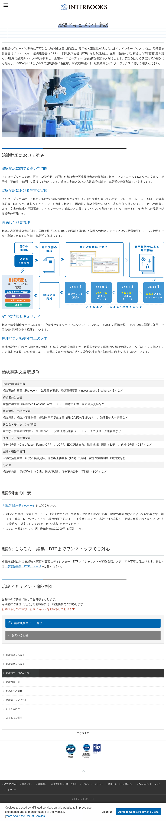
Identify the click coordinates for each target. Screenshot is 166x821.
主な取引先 (83, 733)
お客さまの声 (13, 708)
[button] (46, 816)
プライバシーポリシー (92, 784)
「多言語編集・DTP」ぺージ (23, 566)
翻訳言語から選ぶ (15, 655)
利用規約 (42, 784)
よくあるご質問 (14, 717)
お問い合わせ (20, 635)
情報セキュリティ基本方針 (121, 784)
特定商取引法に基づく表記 (64, 784)
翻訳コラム (27, 784)
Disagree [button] (107, 811)
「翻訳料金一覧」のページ (18, 505)
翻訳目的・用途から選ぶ (18, 673)
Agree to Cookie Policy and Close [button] (138, 811)
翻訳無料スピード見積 (28, 623)
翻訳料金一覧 (13, 682)
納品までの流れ (14, 691)
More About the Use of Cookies (25, 816)
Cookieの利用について (149, 784)
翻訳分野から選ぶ (15, 664)
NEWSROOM (10, 784)
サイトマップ (10, 790)
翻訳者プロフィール (16, 699)
